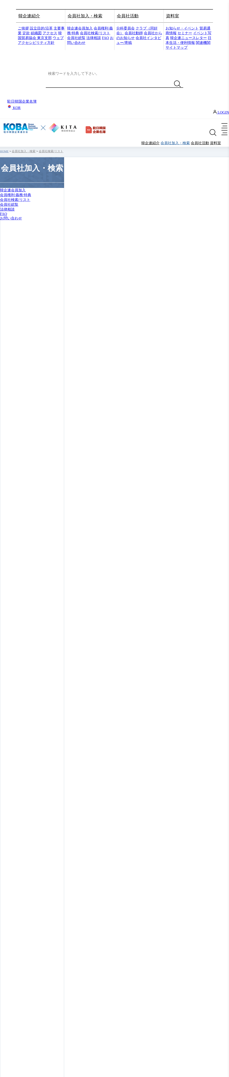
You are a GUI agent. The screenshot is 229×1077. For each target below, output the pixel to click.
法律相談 (93, 38)
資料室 (172, 15)
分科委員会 (125, 28)
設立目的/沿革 (41, 28)
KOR (14, 108)
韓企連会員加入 (80, 28)
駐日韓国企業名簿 (22, 101)
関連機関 (203, 43)
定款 (26, 33)
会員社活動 (128, 15)
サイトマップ (177, 47)
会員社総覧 (76, 38)
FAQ (105, 38)
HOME (4, 151)
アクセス (50, 33)
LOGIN (221, 112)
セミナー (184, 33)
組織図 (36, 33)
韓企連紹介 (29, 15)
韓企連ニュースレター (188, 38)
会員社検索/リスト (95, 33)
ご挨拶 (23, 28)
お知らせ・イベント (182, 28)
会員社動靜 (134, 33)
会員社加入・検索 (85, 15)
